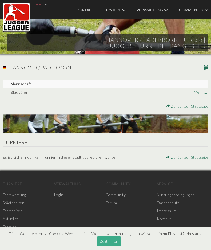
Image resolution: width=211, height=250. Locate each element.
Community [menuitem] (194, 10)
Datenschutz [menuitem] (168, 202)
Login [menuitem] (58, 194)
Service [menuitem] (165, 184)
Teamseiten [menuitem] (12, 210)
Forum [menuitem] (111, 202)
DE (38, 5)
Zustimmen (109, 241)
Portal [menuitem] (83, 10)
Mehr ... (200, 92)
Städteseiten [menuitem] (13, 202)
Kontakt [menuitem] (164, 218)
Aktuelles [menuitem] (11, 218)
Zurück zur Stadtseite (187, 106)
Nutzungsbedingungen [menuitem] (176, 194)
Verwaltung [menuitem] (152, 10)
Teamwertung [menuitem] (14, 194)
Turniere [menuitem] (114, 10)
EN (47, 5)
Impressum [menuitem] (167, 210)
